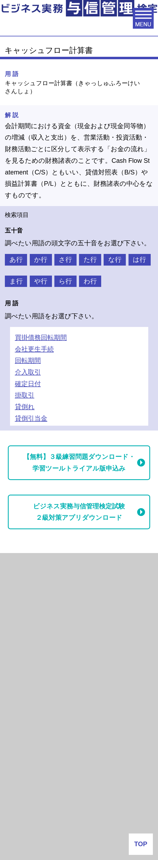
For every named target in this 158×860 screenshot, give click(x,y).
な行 (114, 259)
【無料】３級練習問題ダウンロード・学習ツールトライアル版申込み (79, 462)
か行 (40, 259)
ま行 (16, 281)
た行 (90, 259)
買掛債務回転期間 (41, 337)
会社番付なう (36, 700)
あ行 (16, 259)
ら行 (65, 281)
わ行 (90, 281)
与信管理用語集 (30, 632)
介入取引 (28, 372)
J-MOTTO (73, 758)
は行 (139, 259)
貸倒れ (25, 406)
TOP (140, 844)
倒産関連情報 (26, 586)
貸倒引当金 (31, 418)
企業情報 (79, 798)
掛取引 (24, 395)
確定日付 (28, 383)
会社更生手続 (34, 349)
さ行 (65, 259)
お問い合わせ (79, 841)
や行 (40, 281)
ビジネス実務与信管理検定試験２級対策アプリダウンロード (79, 512)
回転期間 (28, 360)
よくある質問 (79, 819)
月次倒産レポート (33, 564)
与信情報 (20, 607)
